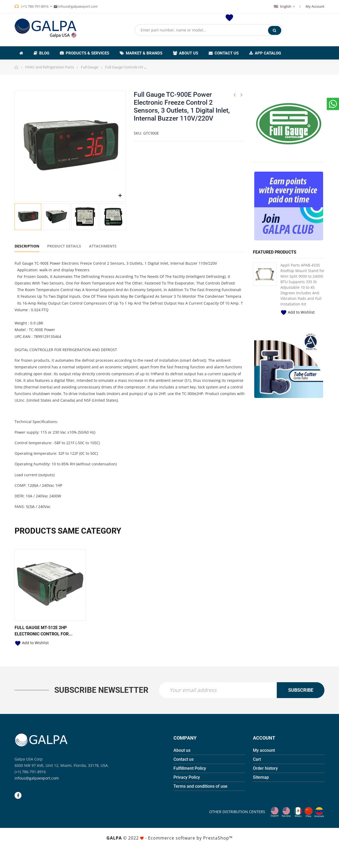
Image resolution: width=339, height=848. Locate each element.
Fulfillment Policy (189, 768)
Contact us (183, 759)
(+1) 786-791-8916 (34, 6)
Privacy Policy (186, 777)
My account (264, 750)
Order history (265, 768)
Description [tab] (27, 246)
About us (181, 750)
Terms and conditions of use (200, 786)
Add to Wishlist (297, 312)
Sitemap (261, 777)
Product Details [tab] (64, 246)
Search (274, 30)
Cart (257, 759)
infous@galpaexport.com (37, 778)
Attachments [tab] (103, 246)
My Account (315, 6)
